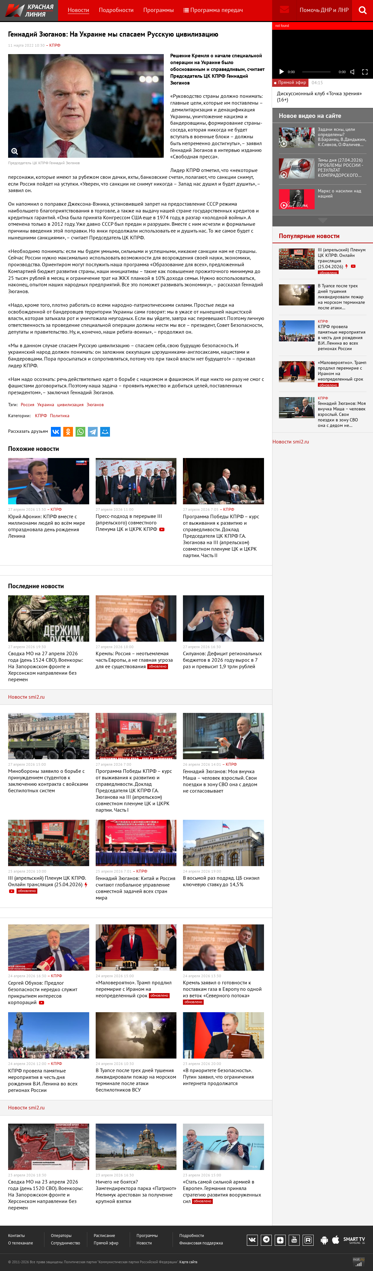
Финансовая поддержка (201, 1243)
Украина (45, 404)
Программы (158, 10)
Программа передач (213, 10)
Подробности (116, 10)
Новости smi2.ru (26, 697)
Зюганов (94, 404)
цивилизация (70, 404)
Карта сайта (188, 1262)
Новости (78, 10)
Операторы (61, 1236)
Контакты (16, 1236)
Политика (59, 415)
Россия (27, 404)
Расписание (104, 1236)
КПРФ (41, 415)
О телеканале (20, 1243)
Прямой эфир (106, 1243)
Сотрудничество (65, 1243)
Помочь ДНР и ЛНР (324, 10)
